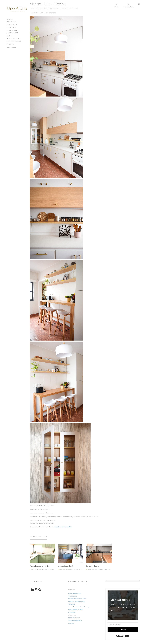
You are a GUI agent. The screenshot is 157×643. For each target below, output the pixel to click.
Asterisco (71, 623)
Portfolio (12, 24)
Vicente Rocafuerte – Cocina (39, 566)
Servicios (11, 27)
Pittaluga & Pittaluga (74, 593)
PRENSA (10, 44)
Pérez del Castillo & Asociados (77, 599)
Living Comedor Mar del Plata (63, 527)
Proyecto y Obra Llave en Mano (43, 13)
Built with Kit (122, 636)
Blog (9, 36)
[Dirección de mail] (123, 624)
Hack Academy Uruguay (75, 609)
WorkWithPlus (72, 596)
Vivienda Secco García (65, 566)
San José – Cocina (92, 566)
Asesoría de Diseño (37, 569)
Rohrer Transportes (74, 617)
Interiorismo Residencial (68, 8)
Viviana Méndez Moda (75, 620)
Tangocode (71, 604)
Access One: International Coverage (79, 607)
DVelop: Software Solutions (76, 601)
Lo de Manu (71, 612)
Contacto (11, 47)
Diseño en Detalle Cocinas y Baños (44, 8)
